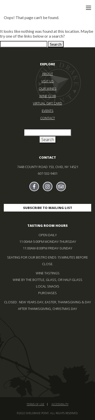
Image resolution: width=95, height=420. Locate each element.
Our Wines (47, 88)
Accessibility (59, 404)
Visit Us (47, 81)
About (47, 73)
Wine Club (47, 96)
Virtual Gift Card (47, 103)
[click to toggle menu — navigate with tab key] (88, 7)
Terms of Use (35, 404)
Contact (47, 118)
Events (47, 110)
